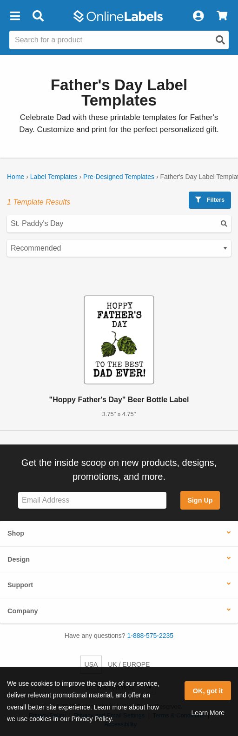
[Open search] (220, 40)
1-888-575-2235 (150, 635)
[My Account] (198, 16)
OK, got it (208, 691)
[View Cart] (222, 16)
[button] (15, 16)
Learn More (208, 712)
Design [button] (18, 559)
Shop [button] (15, 533)
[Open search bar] (38, 16)
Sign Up (199, 500)
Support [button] (20, 585)
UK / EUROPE (129, 664)
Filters (210, 199)
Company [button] (22, 611)
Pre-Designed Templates (118, 176)
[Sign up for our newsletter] (92, 500)
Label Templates (54, 176)
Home (15, 176)
